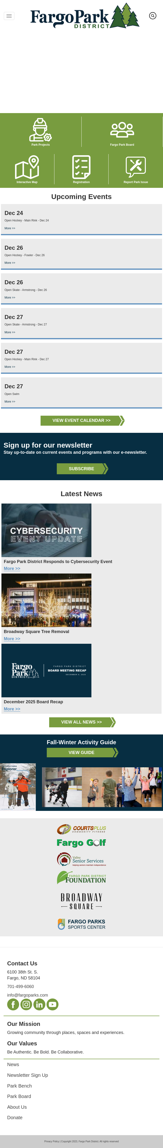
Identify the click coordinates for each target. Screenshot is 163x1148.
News (13, 1064)
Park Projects (41, 144)
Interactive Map (27, 182)
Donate (15, 1117)
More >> (10, 228)
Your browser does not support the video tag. (81, 72)
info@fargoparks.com (27, 995)
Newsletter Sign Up (27, 1075)
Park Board (19, 1096)
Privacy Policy (51, 1141)
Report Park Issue (136, 182)
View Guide (81, 752)
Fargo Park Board (122, 144)
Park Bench (19, 1085)
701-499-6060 (20, 986)
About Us (17, 1107)
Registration (81, 182)
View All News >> (81, 722)
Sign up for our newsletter (48, 445)
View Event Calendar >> (81, 420)
